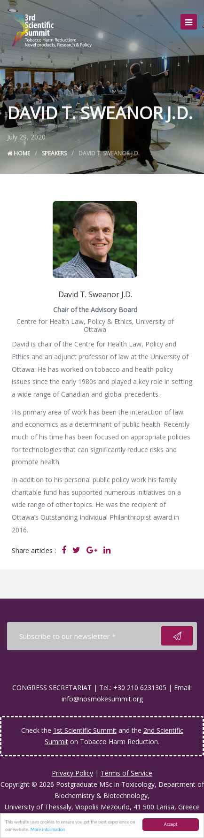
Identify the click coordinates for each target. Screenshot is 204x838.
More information (48, 830)
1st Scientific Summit (85, 730)
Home (18, 153)
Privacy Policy (72, 773)
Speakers (54, 153)
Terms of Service (126, 773)
